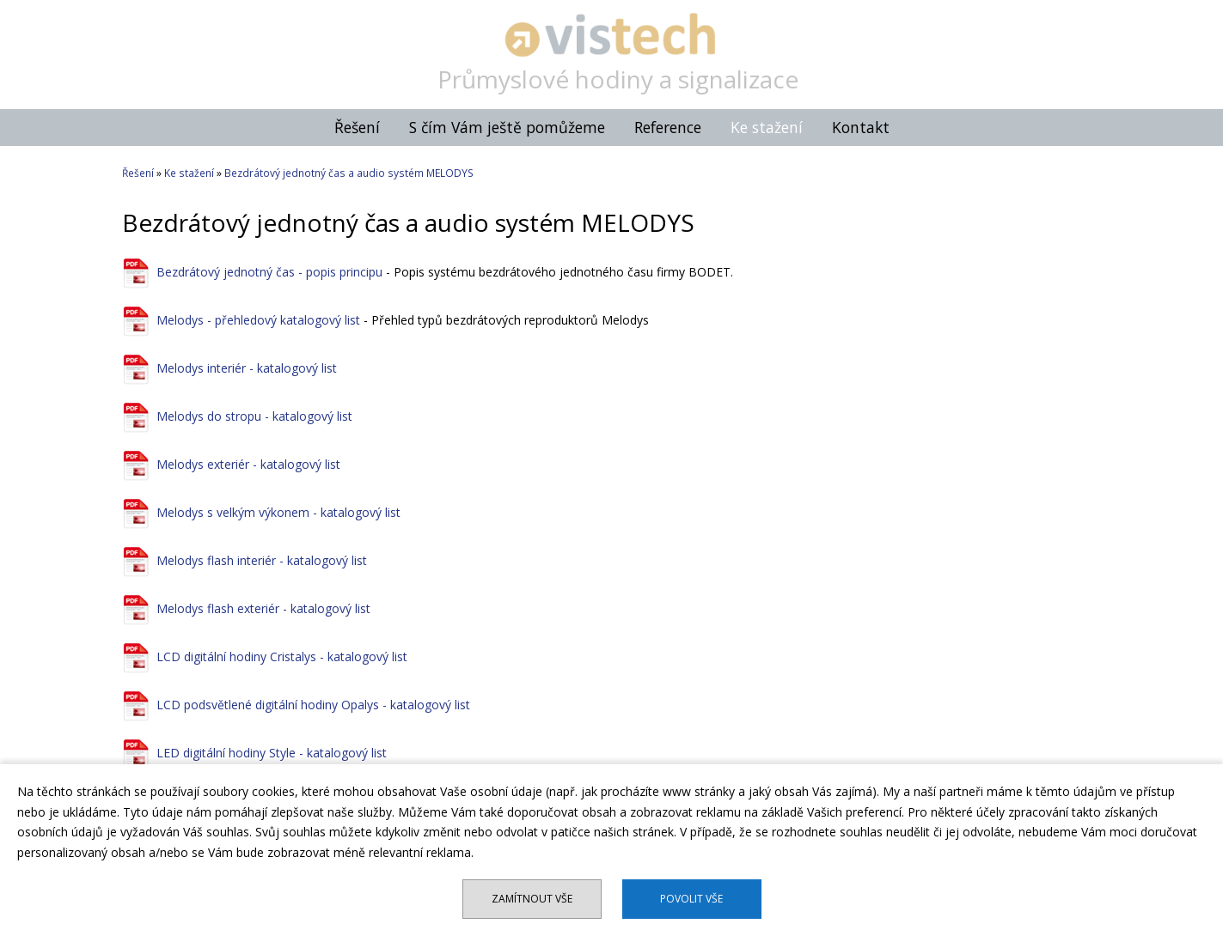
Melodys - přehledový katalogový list (258, 320)
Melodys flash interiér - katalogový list (261, 560)
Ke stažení (767, 127)
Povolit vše (691, 898)
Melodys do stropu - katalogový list (254, 416)
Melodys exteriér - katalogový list (248, 464)
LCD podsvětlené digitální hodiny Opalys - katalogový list (313, 704)
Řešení (357, 127)
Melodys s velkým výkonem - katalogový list (278, 512)
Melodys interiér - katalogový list (246, 368)
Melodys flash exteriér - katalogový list (263, 608)
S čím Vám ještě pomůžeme (507, 127)
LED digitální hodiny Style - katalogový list (271, 753)
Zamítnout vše (532, 898)
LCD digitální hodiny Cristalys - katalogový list (281, 656)
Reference (667, 127)
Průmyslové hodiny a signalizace (617, 79)
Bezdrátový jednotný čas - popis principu (269, 272)
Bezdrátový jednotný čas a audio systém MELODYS (349, 173)
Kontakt (861, 127)
